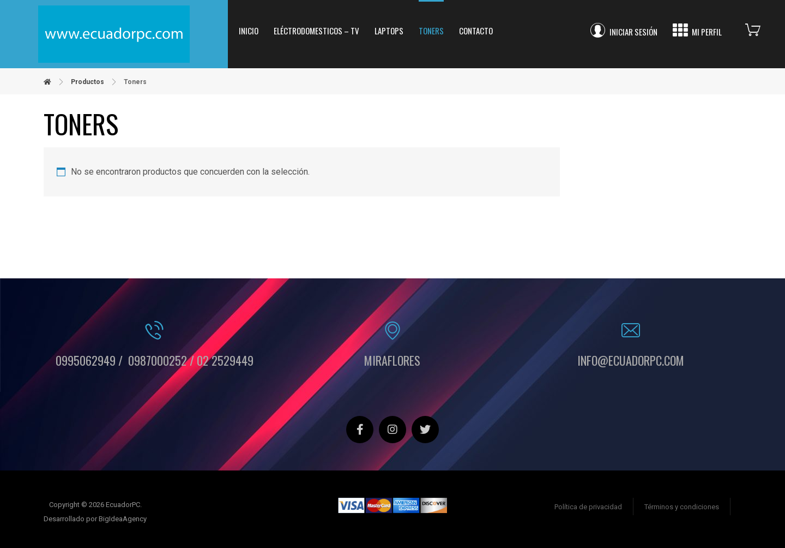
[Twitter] (425, 429)
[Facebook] (359, 429)
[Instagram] (392, 429)
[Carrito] (761, 28)
